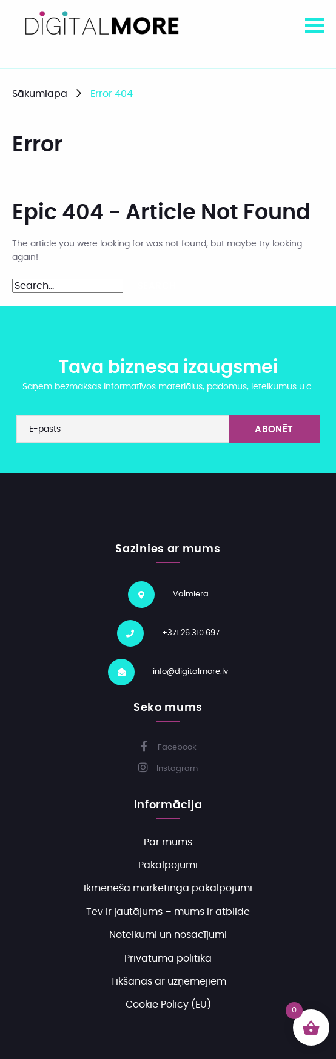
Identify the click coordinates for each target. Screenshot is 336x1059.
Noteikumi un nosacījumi (168, 935)
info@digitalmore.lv (190, 672)
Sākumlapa (39, 94)
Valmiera (191, 594)
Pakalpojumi (168, 865)
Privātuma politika (168, 958)
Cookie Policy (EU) (168, 1004)
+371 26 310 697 (191, 633)
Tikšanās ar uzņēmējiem (168, 981)
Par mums (168, 842)
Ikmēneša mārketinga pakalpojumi (168, 888)
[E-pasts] (168, 429)
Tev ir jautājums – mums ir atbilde (168, 912)
